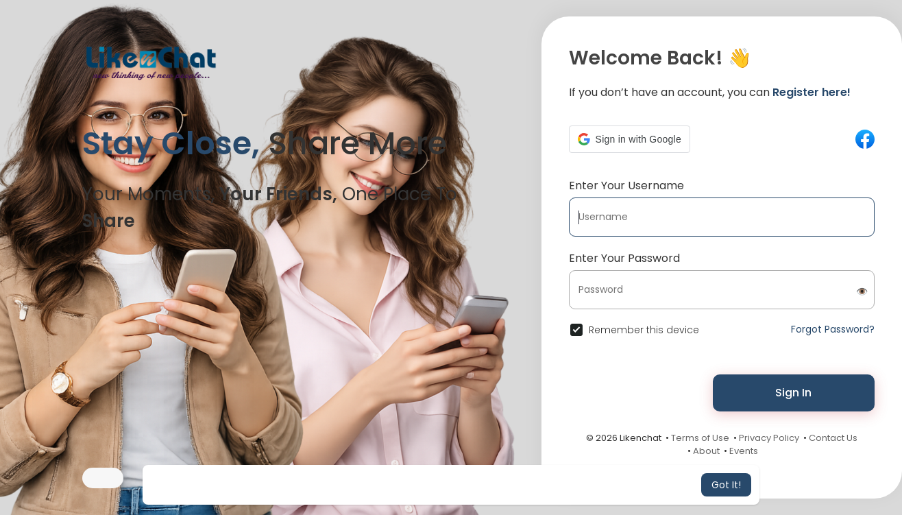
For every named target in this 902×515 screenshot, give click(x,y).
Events (743, 450)
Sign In (793, 392)
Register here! (811, 92)
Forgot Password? (833, 329)
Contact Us (833, 437)
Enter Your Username (626, 185)
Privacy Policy (769, 437)
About (706, 450)
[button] (629, 139)
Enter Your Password (624, 258)
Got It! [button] (726, 485)
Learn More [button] (565, 485)
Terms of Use (700, 437)
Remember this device (644, 330)
